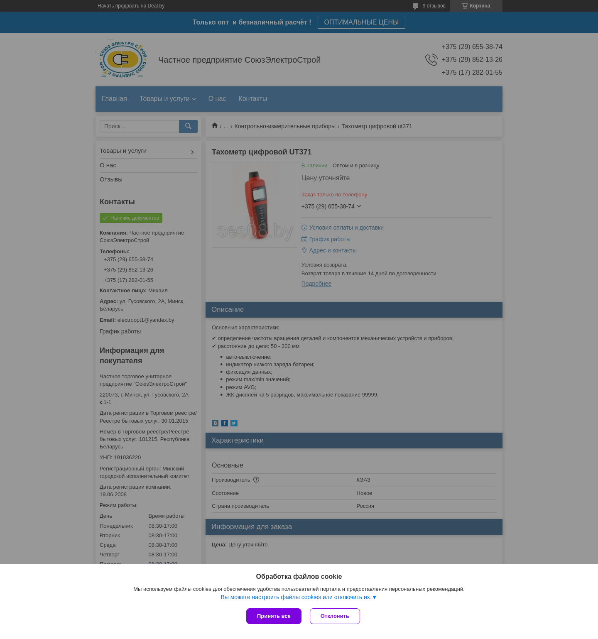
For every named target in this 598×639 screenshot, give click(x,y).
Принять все (274, 616)
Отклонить (335, 616)
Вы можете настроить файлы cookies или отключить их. (296, 597)
